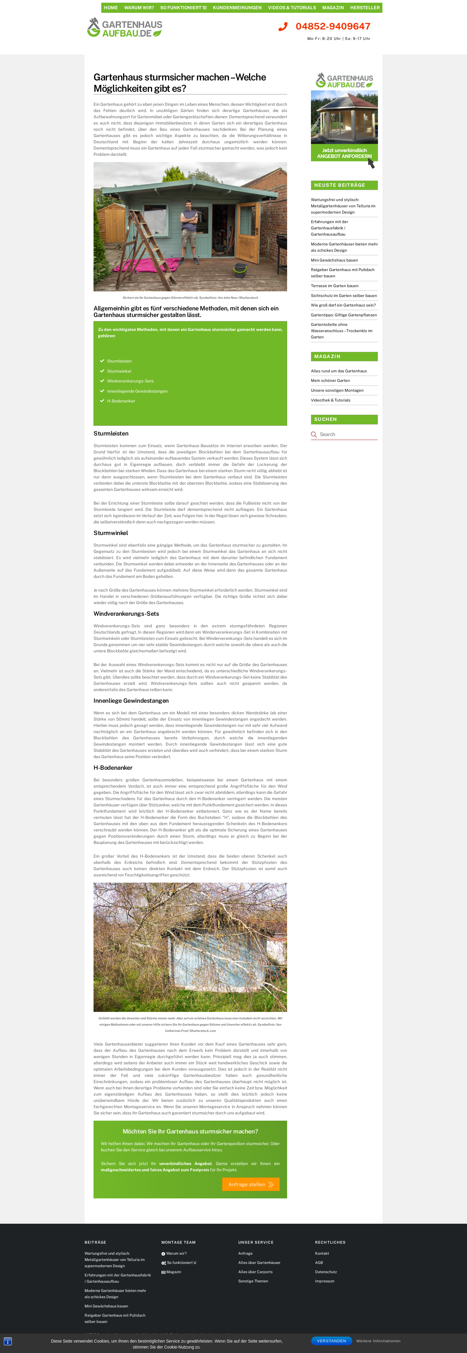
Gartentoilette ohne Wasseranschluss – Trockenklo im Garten (342, 330)
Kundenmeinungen (237, 7)
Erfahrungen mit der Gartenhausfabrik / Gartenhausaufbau (329, 228)
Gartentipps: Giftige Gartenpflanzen (344, 314)
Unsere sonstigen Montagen (337, 390)
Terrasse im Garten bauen (335, 285)
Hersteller (365, 7)
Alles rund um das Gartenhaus (339, 370)
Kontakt (322, 1254)
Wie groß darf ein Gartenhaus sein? (343, 305)
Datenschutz (326, 1272)
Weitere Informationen (379, 1341)
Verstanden (331, 1341)
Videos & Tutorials (292, 7)
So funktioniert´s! (183, 7)
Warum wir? (139, 7)
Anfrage (245, 1254)
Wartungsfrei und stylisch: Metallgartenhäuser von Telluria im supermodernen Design (343, 205)
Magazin (333, 7)
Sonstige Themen (253, 1281)
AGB (319, 1263)
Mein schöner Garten (330, 380)
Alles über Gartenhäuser (259, 1263)
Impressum (324, 1281)
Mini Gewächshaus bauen (334, 260)
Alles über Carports (255, 1272)
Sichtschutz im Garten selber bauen (344, 295)
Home (111, 7)
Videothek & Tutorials (331, 400)
